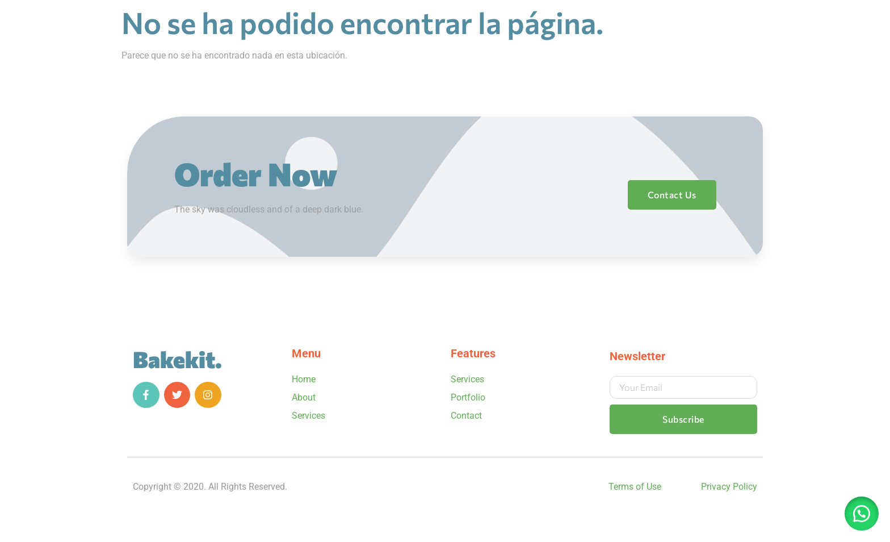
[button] (862, 514)
